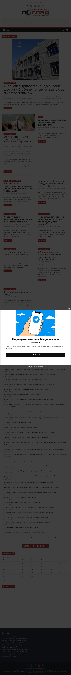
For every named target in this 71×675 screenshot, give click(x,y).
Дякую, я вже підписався (35, 367)
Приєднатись (35, 354)
